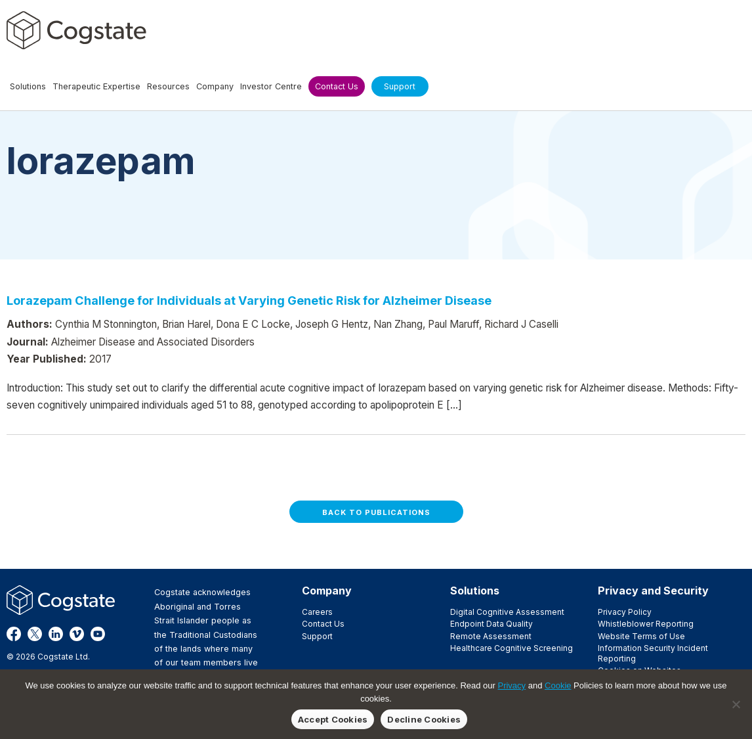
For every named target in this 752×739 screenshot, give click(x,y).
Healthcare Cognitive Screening (511, 648)
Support (317, 636)
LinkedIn (56, 634)
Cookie (558, 685)
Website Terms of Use (641, 636)
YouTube (98, 634)
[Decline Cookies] (735, 704)
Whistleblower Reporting (646, 624)
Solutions (474, 590)
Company (327, 590)
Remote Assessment (491, 636)
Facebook (14, 634)
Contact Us (323, 624)
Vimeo (77, 634)
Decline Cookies (424, 719)
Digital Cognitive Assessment (507, 612)
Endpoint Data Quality (491, 624)
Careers (317, 612)
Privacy (511, 685)
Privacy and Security (653, 590)
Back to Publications (376, 512)
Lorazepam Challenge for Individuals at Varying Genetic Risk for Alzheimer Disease (249, 300)
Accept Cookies (333, 719)
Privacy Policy (625, 612)
